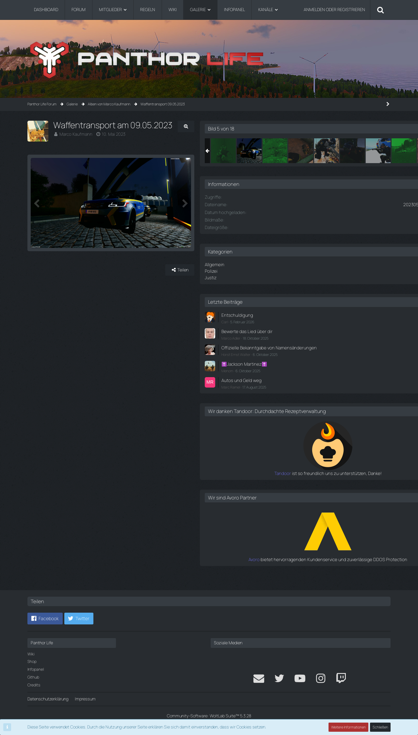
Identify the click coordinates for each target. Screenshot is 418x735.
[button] (45, 618)
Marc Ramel (310, 389)
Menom (307, 373)
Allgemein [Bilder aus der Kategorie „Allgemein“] (293, 264)
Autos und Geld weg (319, 383)
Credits (33, 685)
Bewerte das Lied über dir (324, 329)
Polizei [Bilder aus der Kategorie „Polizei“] (290, 270)
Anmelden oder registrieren (334, 9)
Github (33, 677)
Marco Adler (310, 335)
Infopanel (35, 669)
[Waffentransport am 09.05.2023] (303, 150)
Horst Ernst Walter (315, 358)
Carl (304, 320)
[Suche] (380, 10)
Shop (32, 661)
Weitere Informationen (348, 727)
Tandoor (293, 481)
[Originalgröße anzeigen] (257, 126)
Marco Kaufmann (75, 134)
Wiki (30, 654)
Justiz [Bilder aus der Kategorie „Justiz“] (290, 277)
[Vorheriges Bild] (37, 223)
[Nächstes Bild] (256, 223)
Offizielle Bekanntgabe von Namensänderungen (325, 348)
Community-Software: (209, 716)
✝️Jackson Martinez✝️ (323, 367)
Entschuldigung (315, 313)
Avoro (296, 568)
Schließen (380, 727)
